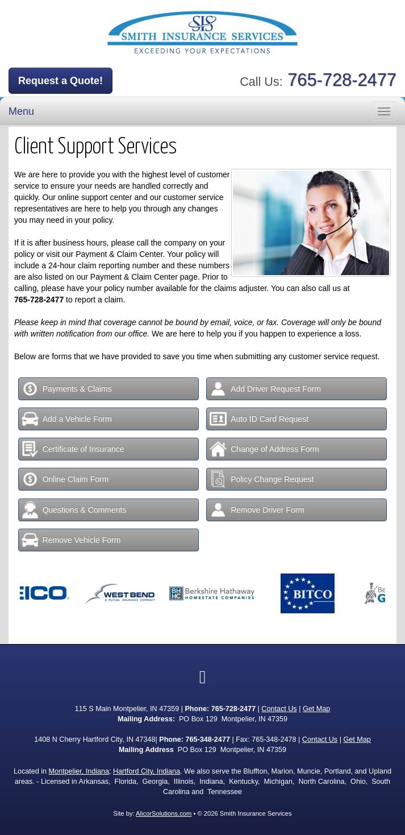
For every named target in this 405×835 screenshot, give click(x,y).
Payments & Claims (67, 388)
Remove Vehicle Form (71, 540)
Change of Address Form (264, 449)
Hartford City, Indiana (146, 771)
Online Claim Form (65, 479)
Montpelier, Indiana (79, 771)
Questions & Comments (74, 509)
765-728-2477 (341, 80)
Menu (21, 111)
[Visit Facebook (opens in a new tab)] (203, 677)
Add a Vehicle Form (67, 418)
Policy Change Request (262, 479)
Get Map (316, 709)
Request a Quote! (60, 80)
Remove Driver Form (257, 509)
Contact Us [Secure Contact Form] (279, 709)
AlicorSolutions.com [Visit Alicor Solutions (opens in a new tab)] (163, 813)
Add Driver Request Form (265, 388)
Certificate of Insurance (73, 449)
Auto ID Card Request (259, 418)
